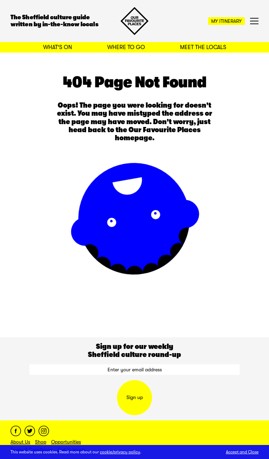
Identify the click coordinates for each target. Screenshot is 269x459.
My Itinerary (226, 21)
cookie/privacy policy (120, 452)
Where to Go (126, 47)
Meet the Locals (203, 47)
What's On (57, 47)
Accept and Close (242, 452)
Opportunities (66, 442)
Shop (40, 442)
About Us (20, 442)
